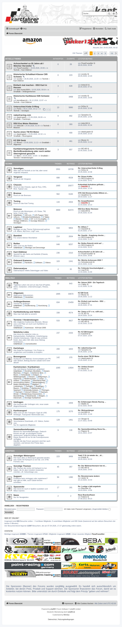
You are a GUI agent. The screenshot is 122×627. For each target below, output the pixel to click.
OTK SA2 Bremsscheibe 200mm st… (93, 193)
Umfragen (18, 402)
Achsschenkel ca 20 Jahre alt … (91, 252)
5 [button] (105, 53)
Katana (84, 497)
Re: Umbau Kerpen (86, 367)
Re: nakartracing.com (87, 348)
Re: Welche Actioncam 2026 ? (90, 260)
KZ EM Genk (20, 140)
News (16, 495)
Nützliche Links (21, 332)
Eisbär (83, 457)
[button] (85, 53)
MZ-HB (84, 149)
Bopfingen (39, 386)
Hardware (27, 263)
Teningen (28, 386)
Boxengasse (27, 136)
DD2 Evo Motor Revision (26, 123)
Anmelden (9, 506)
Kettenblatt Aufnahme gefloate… (91, 184)
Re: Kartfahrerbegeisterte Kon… (91, 320)
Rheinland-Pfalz (38, 380)
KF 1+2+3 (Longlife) (37, 219)
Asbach (35, 375)
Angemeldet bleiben (101, 509)
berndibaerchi (22, 100)
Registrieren (22, 506)
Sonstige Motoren (36, 221)
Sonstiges (25, 111)
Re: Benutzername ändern (89, 476)
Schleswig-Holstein (29, 390)
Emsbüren (25, 380)
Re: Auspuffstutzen (86, 201)
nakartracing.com (22, 115)
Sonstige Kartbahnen (32, 398)
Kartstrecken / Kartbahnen (27, 367)
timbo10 (84, 85)
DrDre (83, 106)
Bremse (17, 193)
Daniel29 (84, 229)
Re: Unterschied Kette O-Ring (90, 168)
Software (37, 263)
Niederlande (30, 396)
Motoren (17, 127)
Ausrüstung (41, 305)
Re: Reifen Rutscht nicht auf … (91, 243)
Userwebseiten (30, 344)
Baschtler (85, 488)
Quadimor (85, 195)
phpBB (52, 609)
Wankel (17, 219)
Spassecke (19, 486)
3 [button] (98, 53)
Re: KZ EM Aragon (85, 332)
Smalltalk (17, 92)
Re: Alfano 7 (83, 227)
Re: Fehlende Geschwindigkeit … (92, 268)
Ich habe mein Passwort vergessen (77, 509)
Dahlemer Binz (36, 373)
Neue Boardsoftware (86, 495)
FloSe (19, 109)
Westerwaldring (38, 382)
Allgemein (17, 144)
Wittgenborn (41, 377)
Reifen (17, 243)
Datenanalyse (20, 268)
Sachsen (18, 392)
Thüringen (44, 390)
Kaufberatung (29, 305)
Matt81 (84, 404)
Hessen (31, 377)
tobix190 (20, 126)
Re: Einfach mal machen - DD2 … (91, 301)
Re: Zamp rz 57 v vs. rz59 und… (91, 312)
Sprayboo (85, 115)
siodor (83, 478)
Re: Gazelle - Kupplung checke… (91, 235)
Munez (19, 142)
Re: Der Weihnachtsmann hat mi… (92, 466)
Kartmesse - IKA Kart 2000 (34, 328)
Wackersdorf (35, 388)
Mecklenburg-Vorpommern (30, 394)
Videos (47, 263)
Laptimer (18, 227)
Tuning (17, 201)
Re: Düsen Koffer (85, 177)
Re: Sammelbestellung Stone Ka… (92, 429)
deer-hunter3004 (23, 90)
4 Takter (45, 217)
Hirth (25, 219)
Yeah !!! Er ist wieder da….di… (90, 455)
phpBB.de (71, 612)
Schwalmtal (24, 375)
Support (18, 476)
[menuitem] (23, 29)
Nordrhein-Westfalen (32, 371)
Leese (40, 379)
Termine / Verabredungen (23, 158)
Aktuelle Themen (13, 59)
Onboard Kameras (23, 260)
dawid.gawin (22, 117)
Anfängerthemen (29, 92)
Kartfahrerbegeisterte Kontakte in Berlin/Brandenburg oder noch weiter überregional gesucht (32, 151)
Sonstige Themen (22, 466)
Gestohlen (28, 297)
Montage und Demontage (34, 248)
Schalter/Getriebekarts (30, 217)
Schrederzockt (86, 262)
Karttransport (20, 410)
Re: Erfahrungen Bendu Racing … (92, 402)
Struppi (84, 419)
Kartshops (26, 119)
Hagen (25, 373)
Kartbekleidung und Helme (27, 312)
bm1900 (84, 412)
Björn (19, 156)
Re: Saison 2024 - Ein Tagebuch (91, 282)
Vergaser (18, 177)
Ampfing (24, 388)
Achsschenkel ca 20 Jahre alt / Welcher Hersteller (29, 64)
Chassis (18, 185)
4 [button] (101, 53)
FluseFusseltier (23, 68)
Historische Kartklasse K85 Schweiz (31, 96)
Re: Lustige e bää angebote (89, 486)
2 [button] (94, 53)
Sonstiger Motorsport (24, 455)
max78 (84, 270)
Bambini (18, 235)
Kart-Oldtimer (26, 70)
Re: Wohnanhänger (86, 410)
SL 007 (84, 313)
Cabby (83, 284)
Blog (16, 282)
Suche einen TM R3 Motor (26, 132)
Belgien (41, 396)
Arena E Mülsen (30, 392)
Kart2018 (84, 334)
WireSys (66, 615)
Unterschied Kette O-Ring (26, 106)
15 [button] (112, 53)
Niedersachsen (29, 379)
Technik (16, 70)
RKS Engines (86, 178)
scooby (19, 79)
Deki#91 (84, 186)
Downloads (19, 419)
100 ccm (27, 215)
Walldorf (34, 384)
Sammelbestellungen (24, 429)
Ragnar (84, 431)
